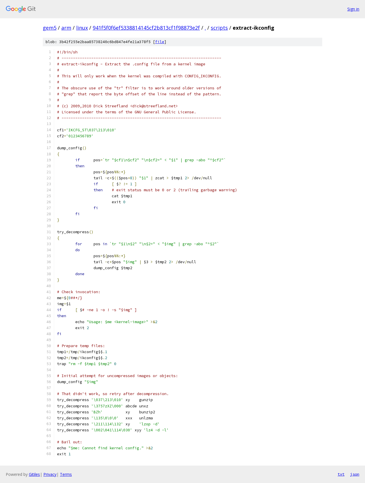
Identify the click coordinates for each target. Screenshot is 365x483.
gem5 (49, 27)
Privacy (49, 474)
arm (66, 27)
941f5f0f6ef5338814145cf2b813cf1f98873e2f (146, 27)
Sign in (353, 9)
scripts (219, 27)
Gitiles (34, 474)
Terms (66, 474)
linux (82, 27)
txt (341, 474)
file (159, 41)
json (354, 474)
